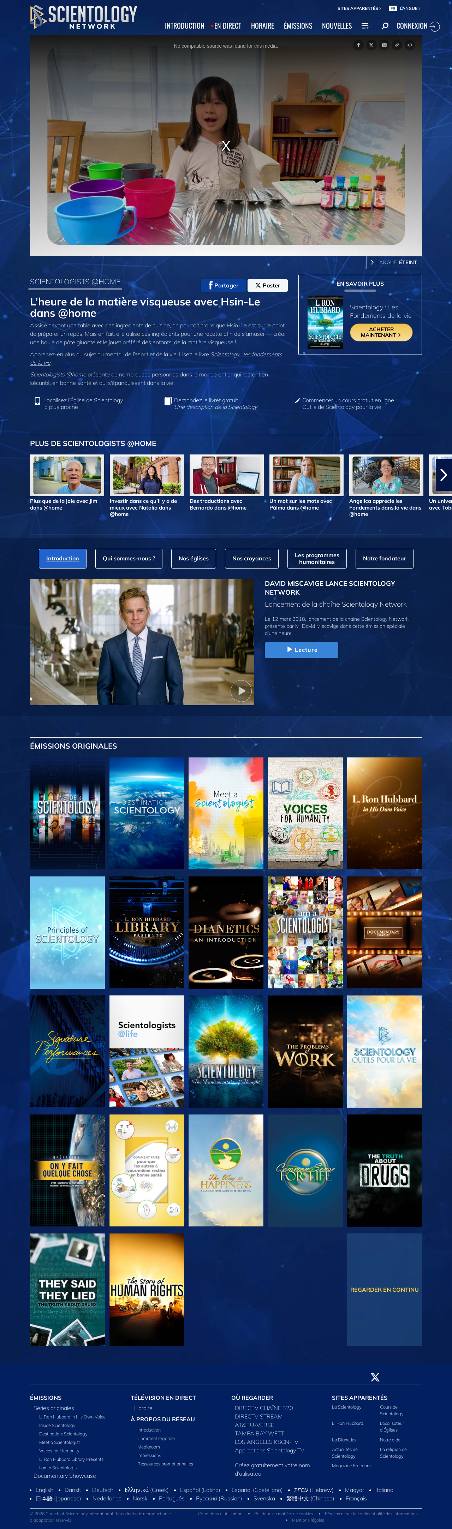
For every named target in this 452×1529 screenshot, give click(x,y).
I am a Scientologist (58, 1467)
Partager (223, 285)
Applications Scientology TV (269, 1450)
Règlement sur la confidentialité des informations (371, 1513)
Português (172, 1498)
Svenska (264, 1498)
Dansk (73, 1489)
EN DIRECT (227, 25)
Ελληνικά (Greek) (147, 1489)
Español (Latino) (200, 1489)
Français (356, 1498)
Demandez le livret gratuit (215, 403)
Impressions (149, 1455)
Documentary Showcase (65, 1475)
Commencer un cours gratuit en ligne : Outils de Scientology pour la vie (349, 403)
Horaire (143, 1407)
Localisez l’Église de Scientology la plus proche (83, 403)
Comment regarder (156, 1438)
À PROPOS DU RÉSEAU (163, 1419)
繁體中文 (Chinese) (310, 1498)
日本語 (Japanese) (58, 1498)
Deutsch (102, 1489)
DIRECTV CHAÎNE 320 (264, 1407)
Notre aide (390, 1439)
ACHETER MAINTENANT (381, 332)
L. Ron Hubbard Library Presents (71, 1459)
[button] (444, 475)
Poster (267, 285)
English (44, 1489)
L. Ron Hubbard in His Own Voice (72, 1417)
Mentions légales (308, 1520)
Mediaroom (148, 1447)
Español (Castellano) (257, 1489)
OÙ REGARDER (252, 1397)
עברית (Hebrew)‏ (314, 1489)
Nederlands (107, 1498)
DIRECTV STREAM (259, 1416)
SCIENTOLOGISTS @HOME (75, 281)
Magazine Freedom (351, 1465)
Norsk (140, 1498)
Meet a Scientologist (59, 1442)
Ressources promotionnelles (165, 1463)
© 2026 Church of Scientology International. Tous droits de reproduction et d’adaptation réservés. (101, 1517)
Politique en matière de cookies (283, 1513)
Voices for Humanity (59, 1450)
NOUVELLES (337, 25)
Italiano (384, 1489)
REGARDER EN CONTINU (384, 1289)
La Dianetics (344, 1439)
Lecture (301, 649)
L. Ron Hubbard (347, 1423)
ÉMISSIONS (298, 25)
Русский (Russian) (219, 1498)
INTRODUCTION (184, 25)
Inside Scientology (57, 1425)
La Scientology (347, 1407)
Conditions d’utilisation (220, 1513)
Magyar (354, 1489)
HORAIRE (262, 25)
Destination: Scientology (63, 1433)
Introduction (149, 1430)
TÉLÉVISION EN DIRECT (163, 1397)
